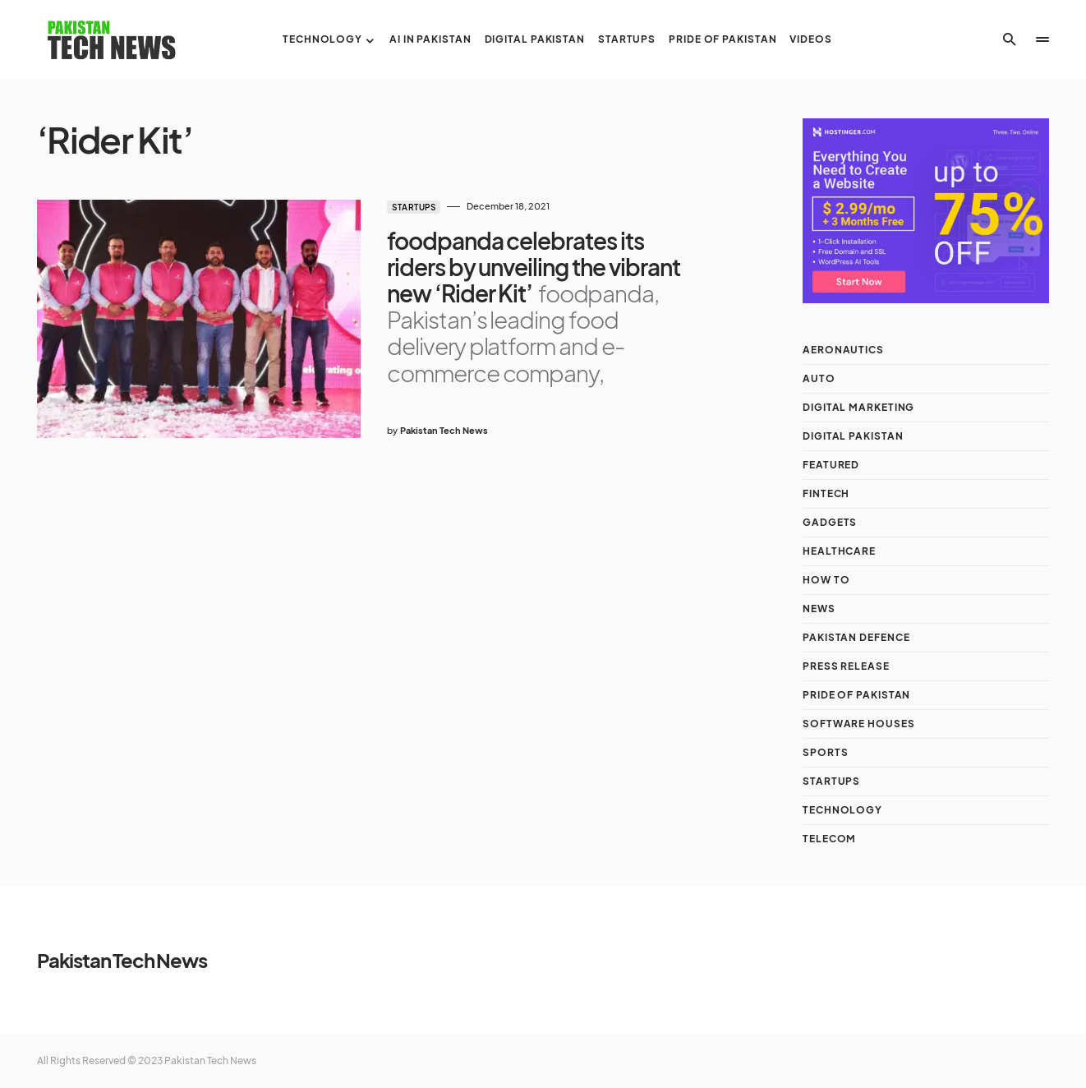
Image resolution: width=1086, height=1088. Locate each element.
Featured (831, 465)
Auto (819, 378)
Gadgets (830, 522)
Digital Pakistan (853, 436)
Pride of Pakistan (856, 695)
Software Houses (859, 723)
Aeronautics (843, 349)
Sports (825, 752)
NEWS (819, 608)
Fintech (826, 493)
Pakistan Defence (856, 637)
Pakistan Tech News (121, 959)
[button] (1009, 39)
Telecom (829, 838)
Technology (842, 810)
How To (826, 580)
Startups (413, 207)
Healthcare (839, 551)
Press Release (846, 666)
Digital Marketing (858, 407)
